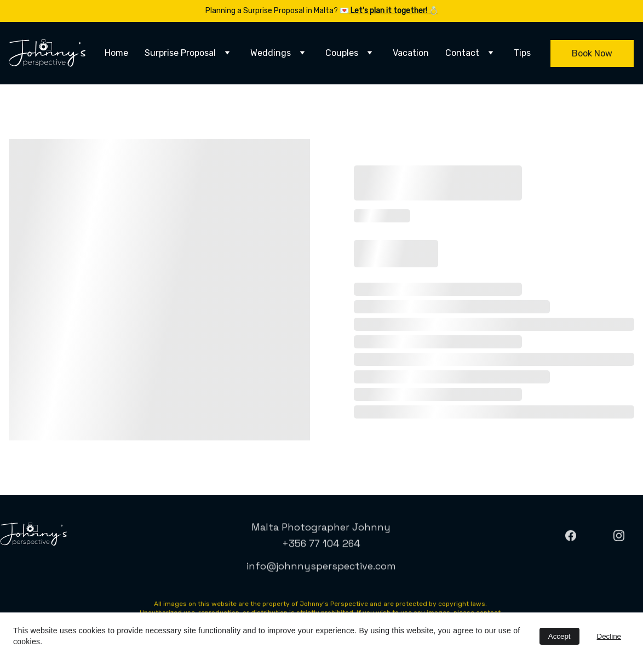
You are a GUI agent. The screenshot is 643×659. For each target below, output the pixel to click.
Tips (522, 53)
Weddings (270, 53)
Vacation (411, 53)
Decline (609, 636)
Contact (462, 53)
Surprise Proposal (180, 53)
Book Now (592, 53)
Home (116, 53)
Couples (341, 53)
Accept (559, 636)
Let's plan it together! (390, 10)
